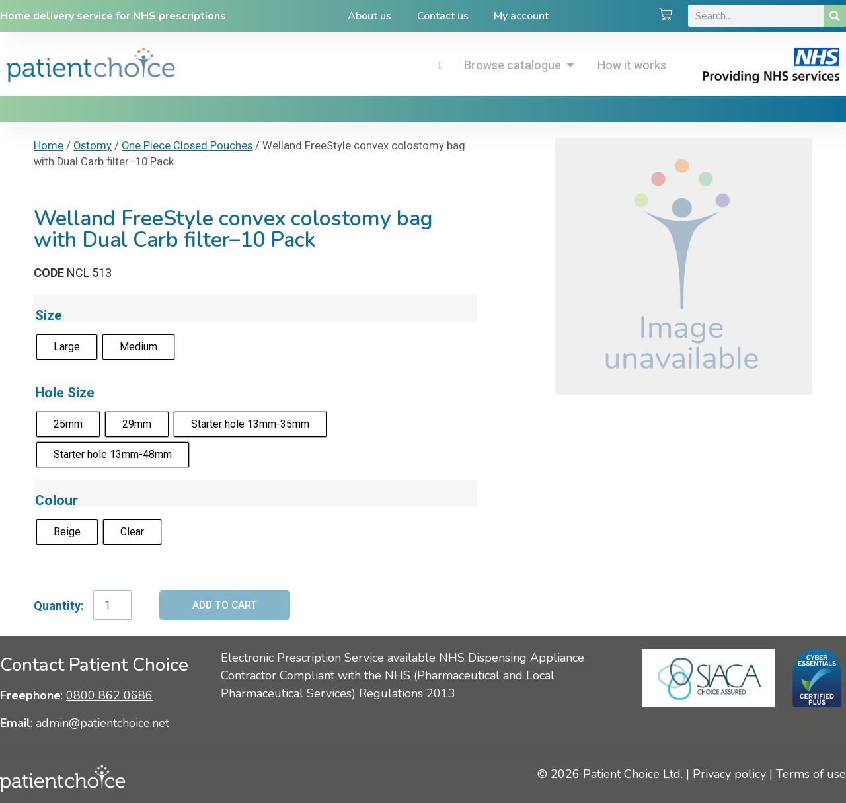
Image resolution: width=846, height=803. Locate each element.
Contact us (443, 16)
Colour (56, 500)
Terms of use (811, 774)
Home (48, 145)
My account (522, 16)
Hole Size (65, 392)
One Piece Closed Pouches (187, 145)
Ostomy (92, 145)
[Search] (835, 16)
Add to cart (225, 605)
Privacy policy (729, 774)
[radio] (66, 347)
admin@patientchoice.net (102, 723)
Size (48, 315)
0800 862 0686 (109, 696)
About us (369, 16)
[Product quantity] (112, 605)
